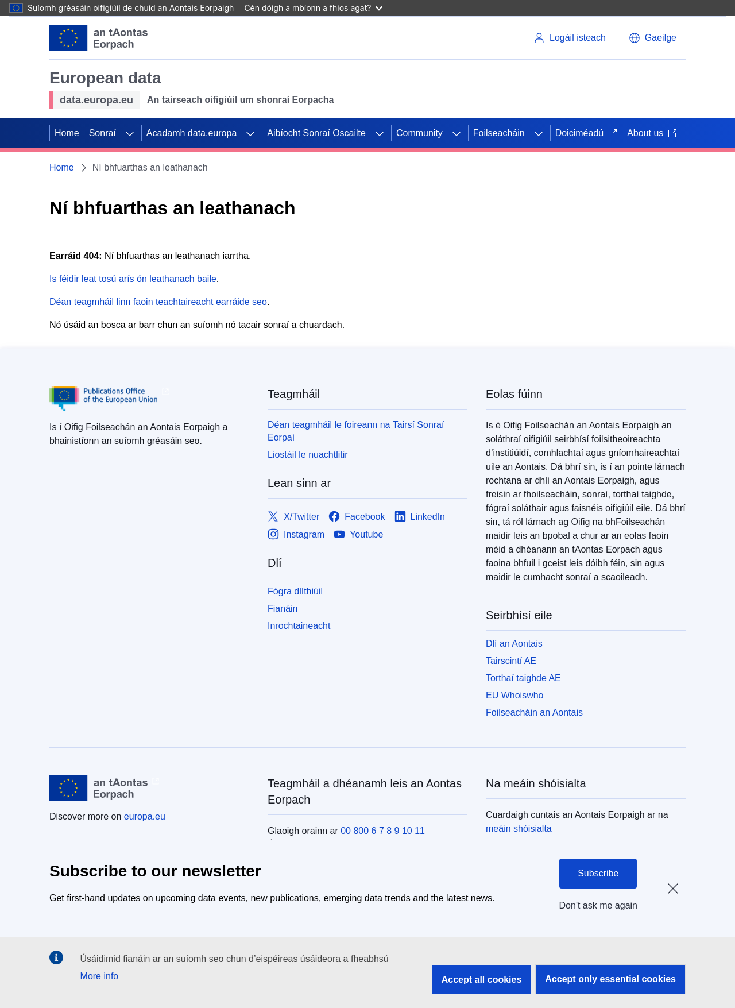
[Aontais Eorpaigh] (98, 38)
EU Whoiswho (514, 695)
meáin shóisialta (519, 828)
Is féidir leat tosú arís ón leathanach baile (132, 279)
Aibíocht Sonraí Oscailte (316, 133)
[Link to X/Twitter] (293, 516)
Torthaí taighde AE (523, 678)
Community (419, 133)
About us (652, 133)
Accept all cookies (482, 979)
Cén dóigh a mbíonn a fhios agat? (313, 8)
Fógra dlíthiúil (295, 591)
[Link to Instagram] (296, 534)
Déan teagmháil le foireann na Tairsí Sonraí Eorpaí (356, 431)
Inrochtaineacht (299, 626)
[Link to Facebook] (356, 516)
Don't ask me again (598, 905)
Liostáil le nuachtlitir (308, 454)
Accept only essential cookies (610, 979)
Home (67, 133)
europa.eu (144, 816)
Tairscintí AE (511, 661)
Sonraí (102, 133)
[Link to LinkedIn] (420, 516)
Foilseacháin (499, 133)
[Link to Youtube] (358, 534)
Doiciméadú (586, 133)
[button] (653, 38)
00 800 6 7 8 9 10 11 (383, 831)
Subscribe (598, 873)
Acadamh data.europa (191, 133)
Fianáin (282, 608)
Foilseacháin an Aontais (534, 712)
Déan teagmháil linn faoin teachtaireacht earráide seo (158, 302)
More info (99, 976)
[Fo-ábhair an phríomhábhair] (129, 133)
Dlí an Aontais (514, 643)
